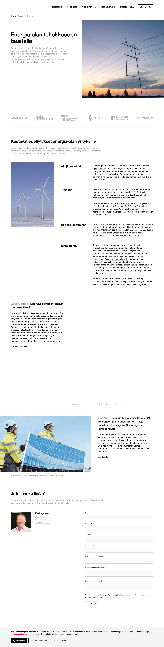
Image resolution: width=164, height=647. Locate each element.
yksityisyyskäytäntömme (115, 558)
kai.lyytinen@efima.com (45, 483)
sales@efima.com (18, 605)
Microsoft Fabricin (138, 226)
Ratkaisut (64, 5)
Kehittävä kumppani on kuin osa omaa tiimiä (35, 305)
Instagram (89, 609)
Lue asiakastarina (19, 346)
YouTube (88, 607)
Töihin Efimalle (110, 5)
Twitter (88, 602)
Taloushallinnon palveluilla (117, 255)
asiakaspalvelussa (126, 278)
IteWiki (88, 599)
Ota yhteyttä (145, 5)
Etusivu (14, 13)
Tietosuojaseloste (18, 620)
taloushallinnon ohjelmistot (129, 247)
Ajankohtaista (92, 5)
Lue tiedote (103, 420)
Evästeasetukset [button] (59, 640)
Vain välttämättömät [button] (38, 640)
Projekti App (124, 200)
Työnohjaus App (116, 205)
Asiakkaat (77, 5)
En (132, 5)
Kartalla (51, 610)
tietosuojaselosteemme (20, 634)
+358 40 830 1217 (42, 486)
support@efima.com (19, 612)
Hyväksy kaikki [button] (19, 640)
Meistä (124, 5)
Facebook (89, 604)
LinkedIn (89, 597)
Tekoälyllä (98, 275)
